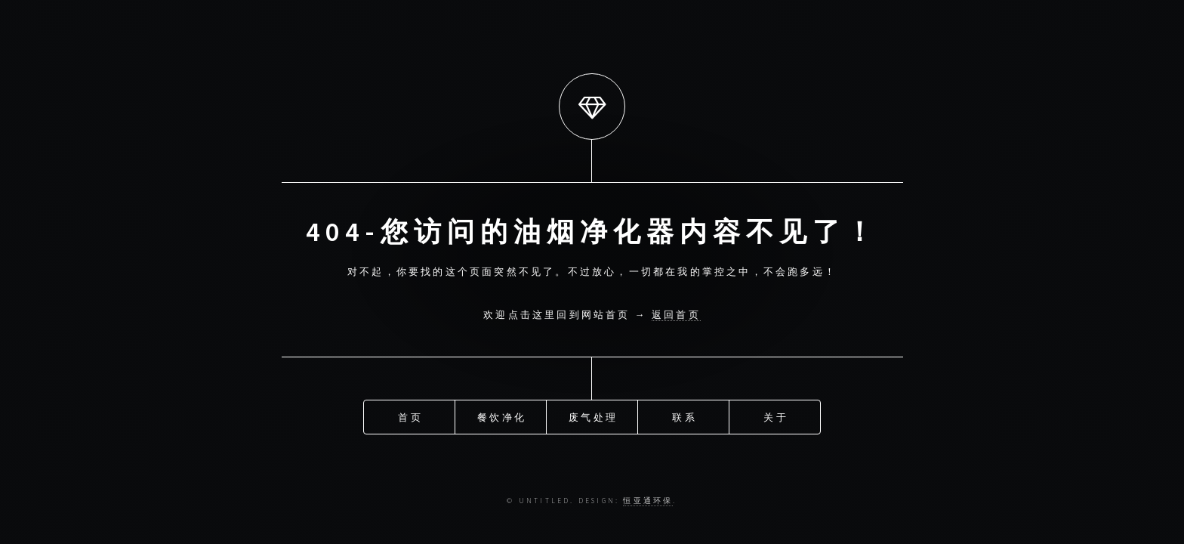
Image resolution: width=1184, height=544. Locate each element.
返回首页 (676, 314)
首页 (410, 416)
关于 (775, 416)
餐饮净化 (501, 416)
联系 (684, 416)
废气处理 (593, 416)
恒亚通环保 (648, 500)
